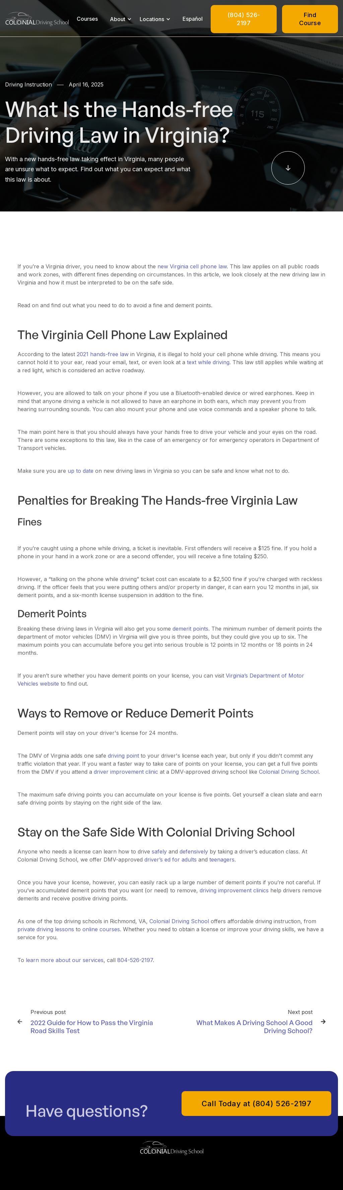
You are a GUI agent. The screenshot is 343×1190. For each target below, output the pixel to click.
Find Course (310, 18)
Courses (87, 18)
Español (193, 18)
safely (159, 856)
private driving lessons (45, 933)
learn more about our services (65, 964)
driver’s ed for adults (170, 864)
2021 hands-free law (103, 358)
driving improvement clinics (234, 894)
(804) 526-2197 (243, 18)
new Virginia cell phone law (192, 270)
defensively (194, 856)
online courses (101, 933)
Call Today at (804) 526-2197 (256, 1103)
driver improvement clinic (126, 775)
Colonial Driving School (289, 775)
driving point (123, 759)
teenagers (221, 864)
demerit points (190, 633)
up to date (80, 475)
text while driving (208, 366)
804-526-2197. (135, 964)
